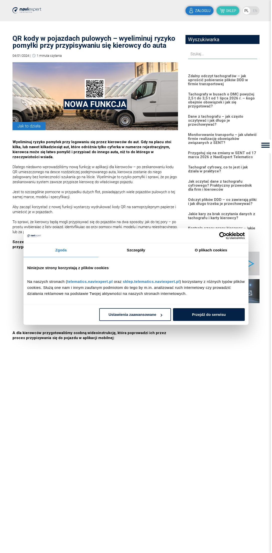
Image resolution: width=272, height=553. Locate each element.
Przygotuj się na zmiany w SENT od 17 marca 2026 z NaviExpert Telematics (222, 155)
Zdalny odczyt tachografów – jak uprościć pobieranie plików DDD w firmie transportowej (218, 80)
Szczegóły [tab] (136, 250)
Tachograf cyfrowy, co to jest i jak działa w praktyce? (218, 169)
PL (246, 11)
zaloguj (202, 11)
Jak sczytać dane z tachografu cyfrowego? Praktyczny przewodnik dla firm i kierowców (220, 185)
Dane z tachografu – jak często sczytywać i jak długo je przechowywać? (215, 120)
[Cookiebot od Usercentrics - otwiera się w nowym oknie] (223, 235)
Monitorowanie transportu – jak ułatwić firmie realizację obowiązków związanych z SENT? (222, 138)
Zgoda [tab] (61, 250)
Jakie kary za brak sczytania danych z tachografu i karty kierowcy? (221, 216)
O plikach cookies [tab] (211, 250)
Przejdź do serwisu (209, 314)
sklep (231, 11)
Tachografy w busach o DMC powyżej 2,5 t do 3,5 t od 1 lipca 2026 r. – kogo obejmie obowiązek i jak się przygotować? (221, 100)
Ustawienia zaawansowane (135, 314)
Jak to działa (29, 125)
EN (255, 11)
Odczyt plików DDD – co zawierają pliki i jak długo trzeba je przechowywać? (222, 201)
